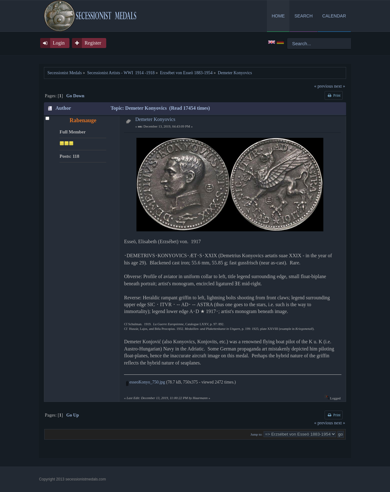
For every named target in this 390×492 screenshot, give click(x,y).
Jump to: (256, 434)
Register (92, 43)
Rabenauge (82, 120)
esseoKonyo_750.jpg (145, 382)
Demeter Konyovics (155, 119)
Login (58, 43)
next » (339, 86)
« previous (323, 86)
